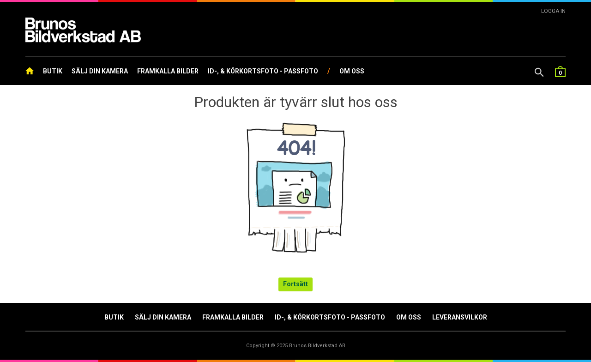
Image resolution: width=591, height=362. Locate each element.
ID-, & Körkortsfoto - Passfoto (263, 71)
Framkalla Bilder (168, 71)
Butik (52, 71)
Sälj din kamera (100, 71)
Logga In (553, 11)
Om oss (351, 71)
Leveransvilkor (459, 317)
